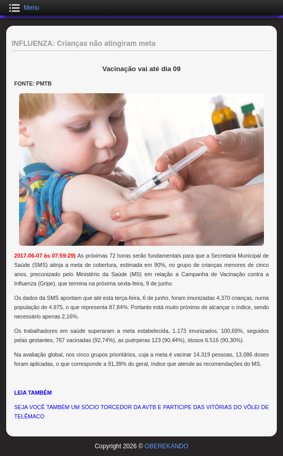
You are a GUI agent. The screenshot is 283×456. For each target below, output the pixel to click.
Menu (31, 7)
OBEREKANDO (167, 446)
